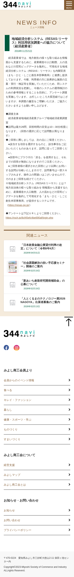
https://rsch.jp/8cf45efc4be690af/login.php (29, 217)
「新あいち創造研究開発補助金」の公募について (43, 282)
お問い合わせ (12, 520)
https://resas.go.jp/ (18, 205)
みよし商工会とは (15, 484)
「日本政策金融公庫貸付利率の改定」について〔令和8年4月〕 (41, 246)
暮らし (8, 409)
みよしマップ (12, 474)
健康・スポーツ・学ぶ (17, 419)
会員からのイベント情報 (19, 380)
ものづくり (11, 429)
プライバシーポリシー (17, 530)
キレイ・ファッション (17, 400)
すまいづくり (12, 439)
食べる (8, 390)
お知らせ (9, 510)
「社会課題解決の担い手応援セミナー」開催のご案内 (43, 264)
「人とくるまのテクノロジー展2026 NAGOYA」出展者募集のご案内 (43, 300)
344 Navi (18, 4)
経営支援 (9, 465)
